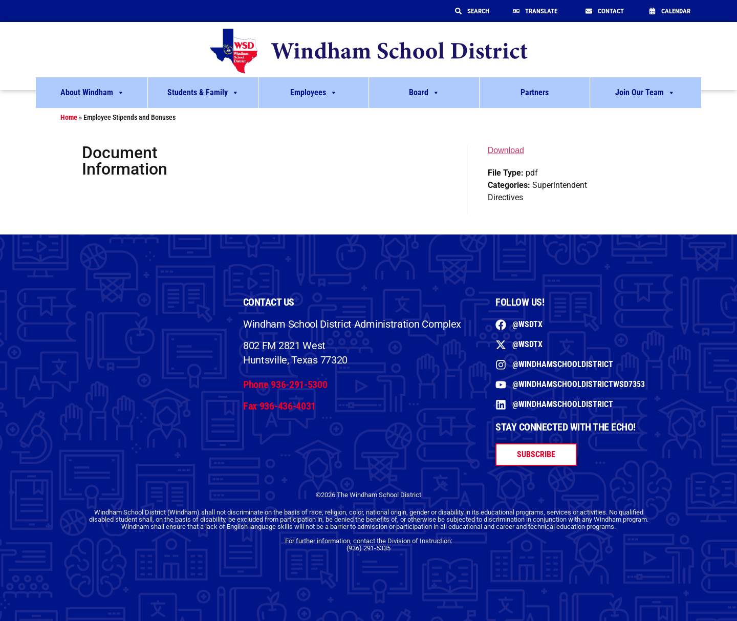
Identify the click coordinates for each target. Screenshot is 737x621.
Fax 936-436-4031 (279, 406)
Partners (535, 92)
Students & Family (203, 92)
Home (68, 117)
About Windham (92, 92)
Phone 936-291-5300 (285, 384)
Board (424, 92)
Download (506, 150)
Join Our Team (645, 92)
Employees (313, 92)
